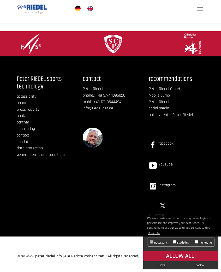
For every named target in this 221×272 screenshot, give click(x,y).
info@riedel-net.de (98, 108)
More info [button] (154, 233)
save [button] (162, 265)
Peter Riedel (159, 102)
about (22, 103)
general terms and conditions (41, 154)
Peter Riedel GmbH (164, 89)
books (22, 116)
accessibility (26, 96)
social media (159, 108)
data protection (30, 148)
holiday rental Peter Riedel (171, 114)
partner (23, 122)
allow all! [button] (181, 256)
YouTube (165, 164)
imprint (22, 142)
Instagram (167, 185)
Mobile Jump (159, 95)
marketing (203, 242)
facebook (166, 143)
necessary (158, 242)
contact (23, 135)
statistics (181, 242)
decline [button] (200, 265)
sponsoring (26, 129)
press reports (28, 109)
